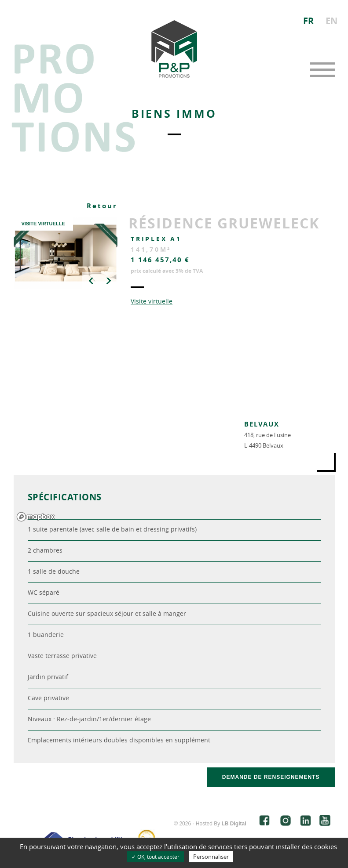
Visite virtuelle (151, 301)
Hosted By (221, 824)
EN (331, 21)
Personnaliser (211, 857)
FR (308, 21)
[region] (174, 421)
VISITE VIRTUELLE (43, 223)
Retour (102, 206)
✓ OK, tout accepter (155, 856)
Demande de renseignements (271, 777)
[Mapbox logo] (35, 517)
